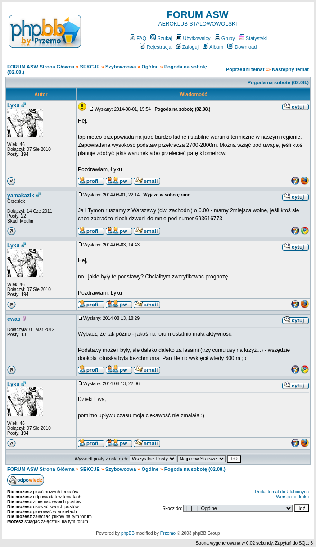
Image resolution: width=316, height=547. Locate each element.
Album (213, 47)
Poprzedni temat (245, 69)
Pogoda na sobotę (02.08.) (278, 82)
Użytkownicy (193, 38)
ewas (13, 319)
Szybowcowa (120, 66)
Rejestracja (156, 47)
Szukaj (161, 38)
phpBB (128, 533)
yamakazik (20, 195)
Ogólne (150, 66)
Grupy (225, 38)
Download (242, 47)
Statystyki (253, 38)
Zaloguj (187, 47)
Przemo (168, 533)
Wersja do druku (292, 496)
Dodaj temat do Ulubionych (282, 491)
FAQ (138, 38)
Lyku (13, 105)
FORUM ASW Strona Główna (40, 66)
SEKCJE (90, 66)
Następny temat (290, 69)
